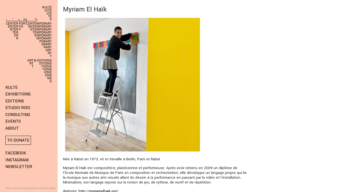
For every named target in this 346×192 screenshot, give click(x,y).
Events (13, 121)
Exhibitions (18, 94)
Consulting (17, 115)
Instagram (17, 160)
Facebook (15, 153)
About (12, 128)
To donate (18, 140)
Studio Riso (17, 108)
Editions (14, 101)
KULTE (11, 87)
